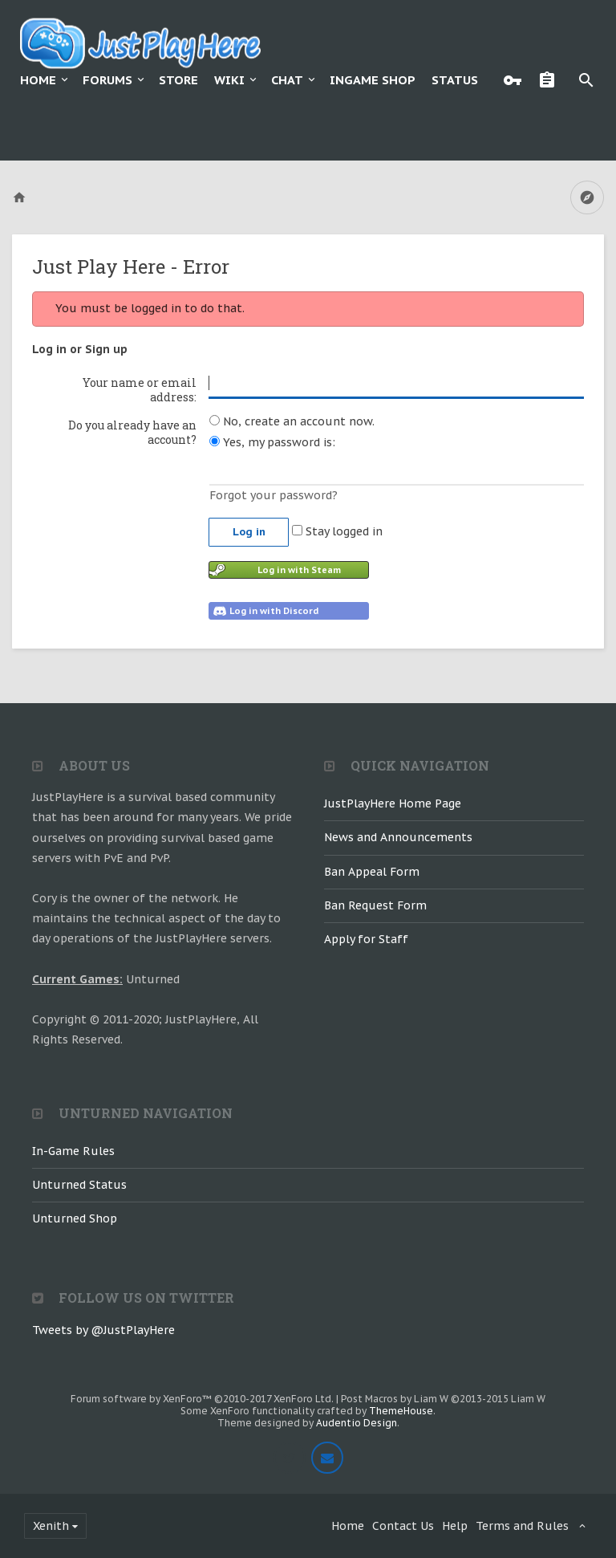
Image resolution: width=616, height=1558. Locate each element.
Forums (107, 79)
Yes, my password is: (272, 442)
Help (455, 1526)
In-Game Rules (73, 1151)
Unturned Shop (74, 1218)
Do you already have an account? (132, 432)
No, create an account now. (292, 421)
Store (178, 79)
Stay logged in (337, 531)
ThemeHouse (401, 1411)
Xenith (51, 1526)
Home (38, 79)
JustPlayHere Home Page (392, 803)
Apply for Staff (366, 939)
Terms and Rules (522, 1526)
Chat (287, 79)
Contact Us (403, 1526)
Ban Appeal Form (371, 871)
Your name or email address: (140, 390)
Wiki (229, 79)
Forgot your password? (273, 495)
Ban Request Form (375, 905)
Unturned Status (79, 1185)
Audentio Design (356, 1423)
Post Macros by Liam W (443, 1399)
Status (455, 79)
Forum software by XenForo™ (202, 1399)
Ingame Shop (372, 79)
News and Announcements (398, 837)
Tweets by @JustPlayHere (103, 1330)
